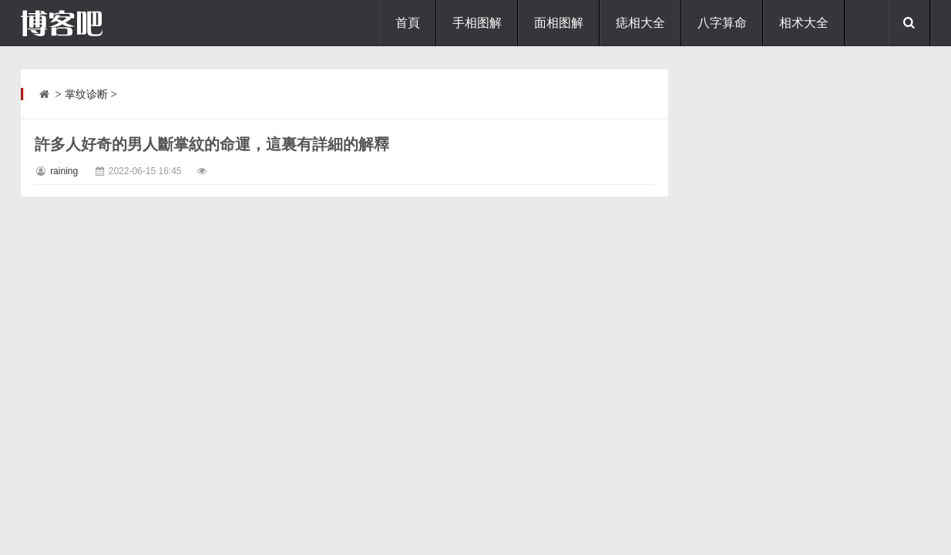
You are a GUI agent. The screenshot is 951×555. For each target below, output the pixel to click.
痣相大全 (640, 22)
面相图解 (558, 22)
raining (64, 171)
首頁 (407, 22)
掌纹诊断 (86, 94)
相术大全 (803, 22)
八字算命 (722, 22)
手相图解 (477, 22)
